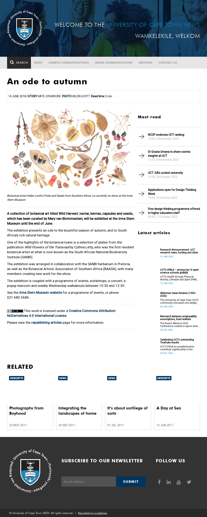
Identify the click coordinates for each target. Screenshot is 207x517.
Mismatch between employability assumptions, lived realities (178, 318)
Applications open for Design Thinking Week (172, 191)
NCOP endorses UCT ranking (166, 134)
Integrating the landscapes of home (77, 411)
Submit (130, 482)
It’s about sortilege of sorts (127, 411)
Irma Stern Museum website (40, 293)
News (38, 62)
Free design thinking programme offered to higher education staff (174, 211)
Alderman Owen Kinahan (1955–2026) (178, 294)
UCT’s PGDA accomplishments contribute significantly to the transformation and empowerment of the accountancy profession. (179, 348)
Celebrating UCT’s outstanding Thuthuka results (177, 341)
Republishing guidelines (92, 513)
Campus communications (69, 62)
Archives (145, 62)
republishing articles (46, 322)
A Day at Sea (168, 408)
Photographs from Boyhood (26, 411)
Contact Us (167, 62)
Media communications (114, 62)
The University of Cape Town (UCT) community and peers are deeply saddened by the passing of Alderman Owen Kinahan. (179, 301)
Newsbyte (16, 378)
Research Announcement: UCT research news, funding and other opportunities (179, 251)
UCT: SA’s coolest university (165, 172)
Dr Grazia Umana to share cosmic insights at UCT (169, 153)
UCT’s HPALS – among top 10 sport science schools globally (179, 271)
